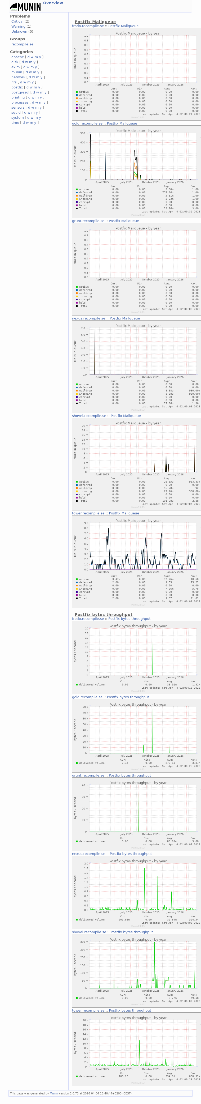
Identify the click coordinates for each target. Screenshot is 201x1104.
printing (18, 97)
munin (16, 72)
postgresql (20, 92)
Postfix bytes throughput (129, 619)
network (18, 77)
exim (15, 67)
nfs (14, 82)
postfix (17, 87)
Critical (17, 21)
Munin (54, 1093)
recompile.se (22, 44)
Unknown (19, 31)
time (15, 123)
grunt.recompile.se (88, 221)
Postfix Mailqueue (123, 26)
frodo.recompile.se (88, 26)
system (17, 118)
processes (20, 102)
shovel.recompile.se (89, 416)
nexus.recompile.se (88, 318)
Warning (18, 26)
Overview (53, 3)
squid (16, 112)
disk (14, 62)
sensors (18, 107)
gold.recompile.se (87, 123)
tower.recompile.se (88, 513)
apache (17, 57)
